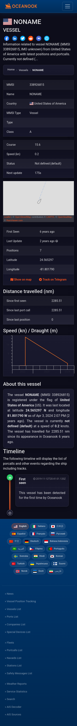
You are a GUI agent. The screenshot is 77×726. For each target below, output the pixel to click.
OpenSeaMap (65, 217)
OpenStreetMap (23, 217)
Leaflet (7, 217)
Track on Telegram (53, 279)
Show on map (20, 279)
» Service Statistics (16, 691)
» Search (10, 699)
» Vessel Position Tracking (20, 601)
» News (9, 593)
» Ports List (11, 616)
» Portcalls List (13, 650)
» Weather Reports (16, 683)
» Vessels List (13, 609)
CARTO (50, 217)
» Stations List (13, 665)
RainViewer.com (14, 220)
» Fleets (9, 642)
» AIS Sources (13, 714)
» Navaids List (13, 657)
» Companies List (15, 624)
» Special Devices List (17, 632)
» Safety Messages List (18, 673)
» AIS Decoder (13, 706)
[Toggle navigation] (67, 6)
